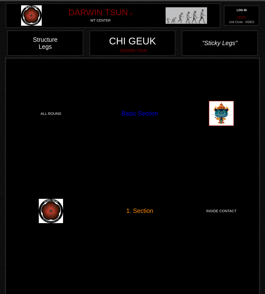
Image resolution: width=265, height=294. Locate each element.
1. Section (139, 210)
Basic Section (139, 113)
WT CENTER (100, 20)
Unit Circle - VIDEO (241, 22)
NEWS (241, 17)
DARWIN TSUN (98, 12)
